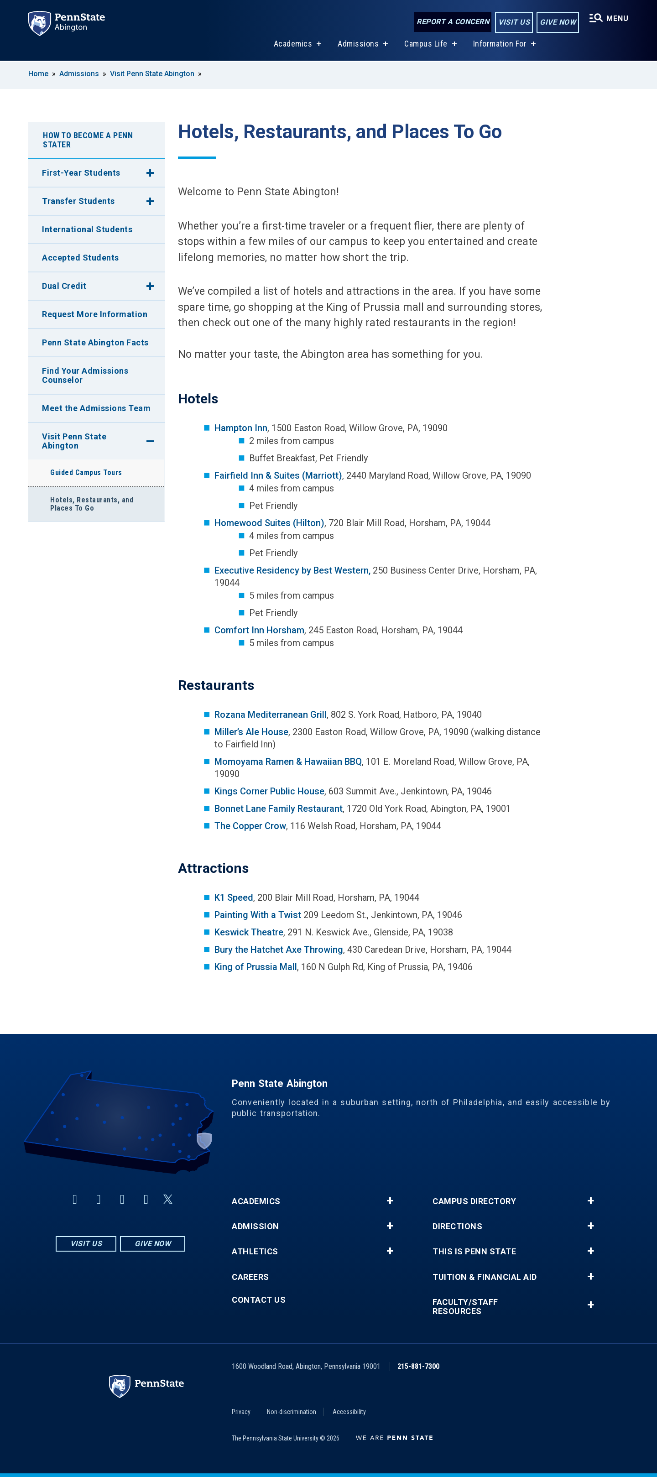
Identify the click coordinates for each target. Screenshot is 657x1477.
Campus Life (426, 45)
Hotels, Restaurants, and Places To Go (91, 504)
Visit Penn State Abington (152, 73)
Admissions (358, 45)
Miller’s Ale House (251, 731)
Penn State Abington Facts (95, 342)
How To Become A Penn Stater (88, 139)
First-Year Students (81, 172)
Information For (500, 45)
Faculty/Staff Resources (465, 1307)
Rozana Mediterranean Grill (270, 714)
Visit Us (514, 22)
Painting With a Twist (257, 914)
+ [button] (389, 1201)
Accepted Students (80, 257)
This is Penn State (474, 1251)
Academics (293, 45)
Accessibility (349, 1411)
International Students (87, 229)
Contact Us (259, 1300)
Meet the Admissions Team (96, 408)
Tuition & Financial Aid (485, 1277)
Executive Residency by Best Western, (292, 570)
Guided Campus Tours (86, 472)
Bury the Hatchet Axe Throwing (278, 949)
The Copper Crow (250, 825)
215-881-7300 (418, 1366)
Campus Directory (474, 1201)
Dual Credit (64, 286)
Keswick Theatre (248, 932)
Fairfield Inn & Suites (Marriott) (278, 475)
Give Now (558, 22)
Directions (457, 1226)
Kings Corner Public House (269, 791)
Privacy (241, 1411)
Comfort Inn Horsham (259, 630)
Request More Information (94, 314)
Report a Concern (453, 21)
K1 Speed (233, 897)
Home (38, 73)
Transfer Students (78, 201)
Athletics (255, 1251)
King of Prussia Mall (255, 966)
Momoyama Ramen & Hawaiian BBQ (288, 761)
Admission (255, 1226)
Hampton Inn (240, 428)
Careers (250, 1277)
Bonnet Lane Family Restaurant (278, 808)
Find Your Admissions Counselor (85, 375)
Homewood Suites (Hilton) (269, 522)
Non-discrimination (291, 1411)
